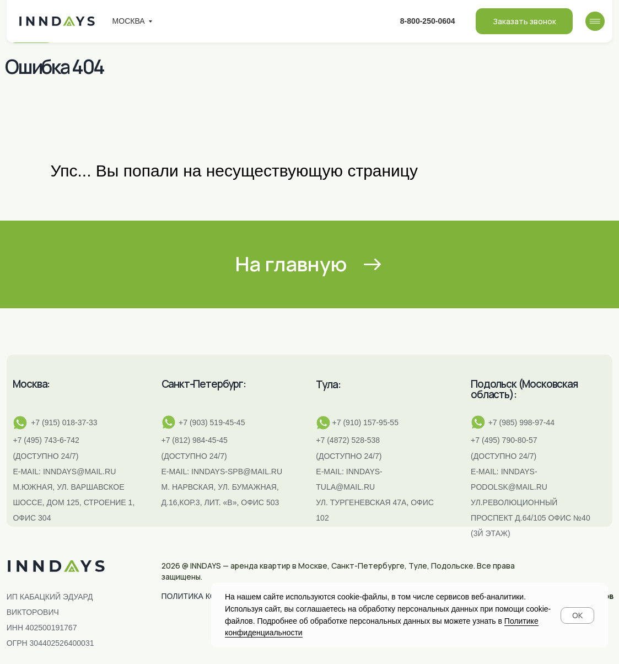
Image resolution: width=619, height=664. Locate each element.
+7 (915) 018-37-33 (64, 422)
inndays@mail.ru (79, 471)
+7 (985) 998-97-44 (521, 422)
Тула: (328, 384)
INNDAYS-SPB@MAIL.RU (236, 471)
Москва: (31, 384)
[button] (524, 21)
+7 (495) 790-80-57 (504, 440)
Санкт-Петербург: (204, 384)
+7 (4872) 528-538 (348, 440)
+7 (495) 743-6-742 (46, 440)
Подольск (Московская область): (524, 389)
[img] (595, 21)
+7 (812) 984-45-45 (195, 440)
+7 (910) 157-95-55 (365, 422)
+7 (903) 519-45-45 (212, 422)
